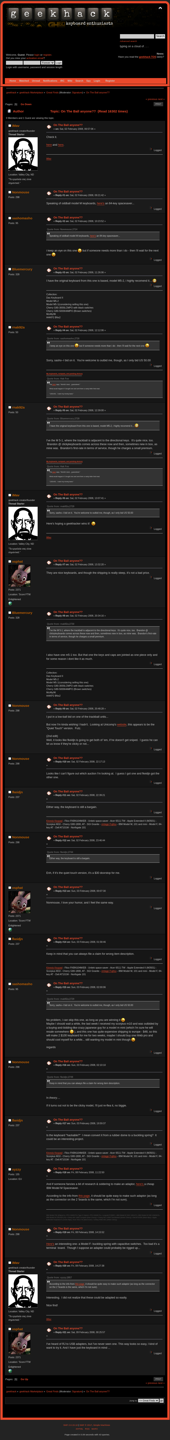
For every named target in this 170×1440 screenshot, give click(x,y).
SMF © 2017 (85, 1425)
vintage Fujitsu (108, 824)
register (47, 54)
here (49, 144)
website (121, 724)
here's (100, 203)
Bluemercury (22, 269)
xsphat (17, 561)
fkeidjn (17, 792)
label (54, 384)
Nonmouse (20, 192)
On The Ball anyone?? (68, 125)
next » (161, 99)
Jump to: (133, 1400)
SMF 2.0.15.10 (70, 1425)
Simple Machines (101, 1425)
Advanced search (128, 41)
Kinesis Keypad (54, 820)
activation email (34, 58)
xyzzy (16, 1169)
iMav (15, 126)
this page (84, 1195)
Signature (77, 92)
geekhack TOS (147, 56)
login (37, 54)
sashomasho (22, 218)
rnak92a (18, 327)
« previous (151, 99)
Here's (50, 1244)
